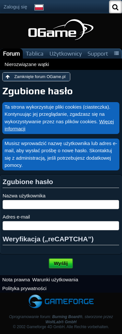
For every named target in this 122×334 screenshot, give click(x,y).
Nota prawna (16, 279)
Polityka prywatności (24, 288)
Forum (11, 53)
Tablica (35, 53)
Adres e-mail (16, 217)
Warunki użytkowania (55, 279)
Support (98, 53)
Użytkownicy (65, 53)
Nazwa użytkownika (24, 195)
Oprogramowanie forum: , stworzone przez (61, 319)
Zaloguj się (15, 6)
